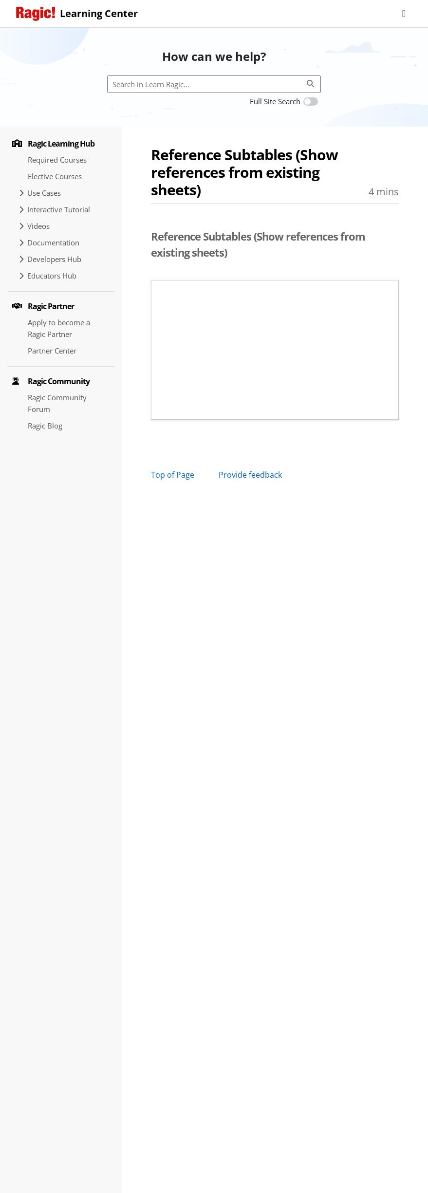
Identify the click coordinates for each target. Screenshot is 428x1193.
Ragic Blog (45, 425)
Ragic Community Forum (57, 403)
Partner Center (52, 350)
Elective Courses (55, 176)
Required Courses (57, 160)
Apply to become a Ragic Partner (59, 328)
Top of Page (172, 474)
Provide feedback (250, 474)
